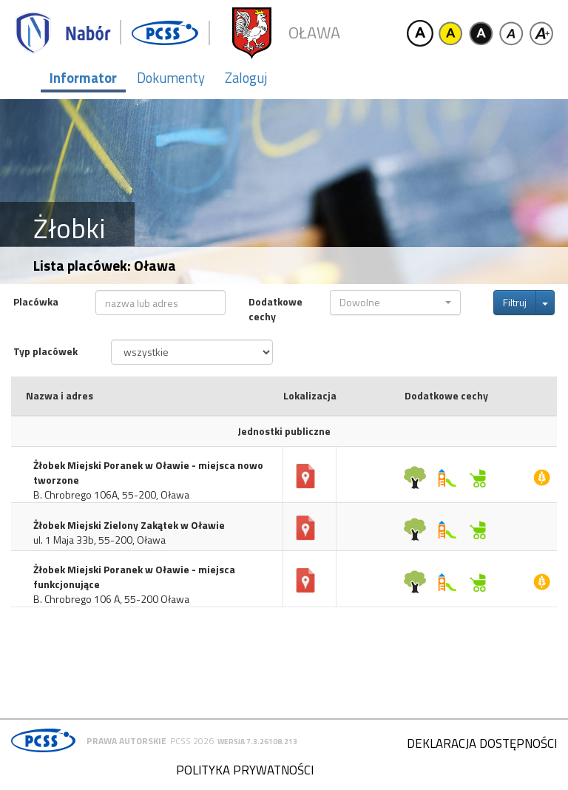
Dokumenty (171, 77)
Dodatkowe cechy (275, 309)
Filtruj (515, 302)
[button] (395, 302)
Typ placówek (45, 351)
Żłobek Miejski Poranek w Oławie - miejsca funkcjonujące (134, 577)
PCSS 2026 (192, 741)
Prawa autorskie (126, 741)
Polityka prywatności (245, 770)
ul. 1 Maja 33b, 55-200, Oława (99, 540)
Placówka (35, 301)
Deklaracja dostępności (482, 743)
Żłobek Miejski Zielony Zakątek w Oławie (129, 525)
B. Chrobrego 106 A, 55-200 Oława (111, 599)
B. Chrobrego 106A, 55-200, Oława (111, 494)
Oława (314, 32)
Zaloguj (246, 77)
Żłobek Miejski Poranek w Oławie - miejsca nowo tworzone (148, 472)
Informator (83, 77)
